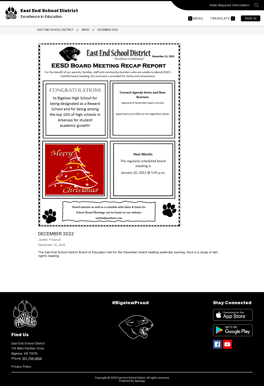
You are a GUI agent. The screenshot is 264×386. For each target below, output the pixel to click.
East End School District (55, 29)
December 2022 (108, 29)
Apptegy (140, 380)
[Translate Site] (222, 18)
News (85, 29)
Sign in (250, 18)
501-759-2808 (32, 358)
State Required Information (229, 5)
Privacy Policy (21, 366)
